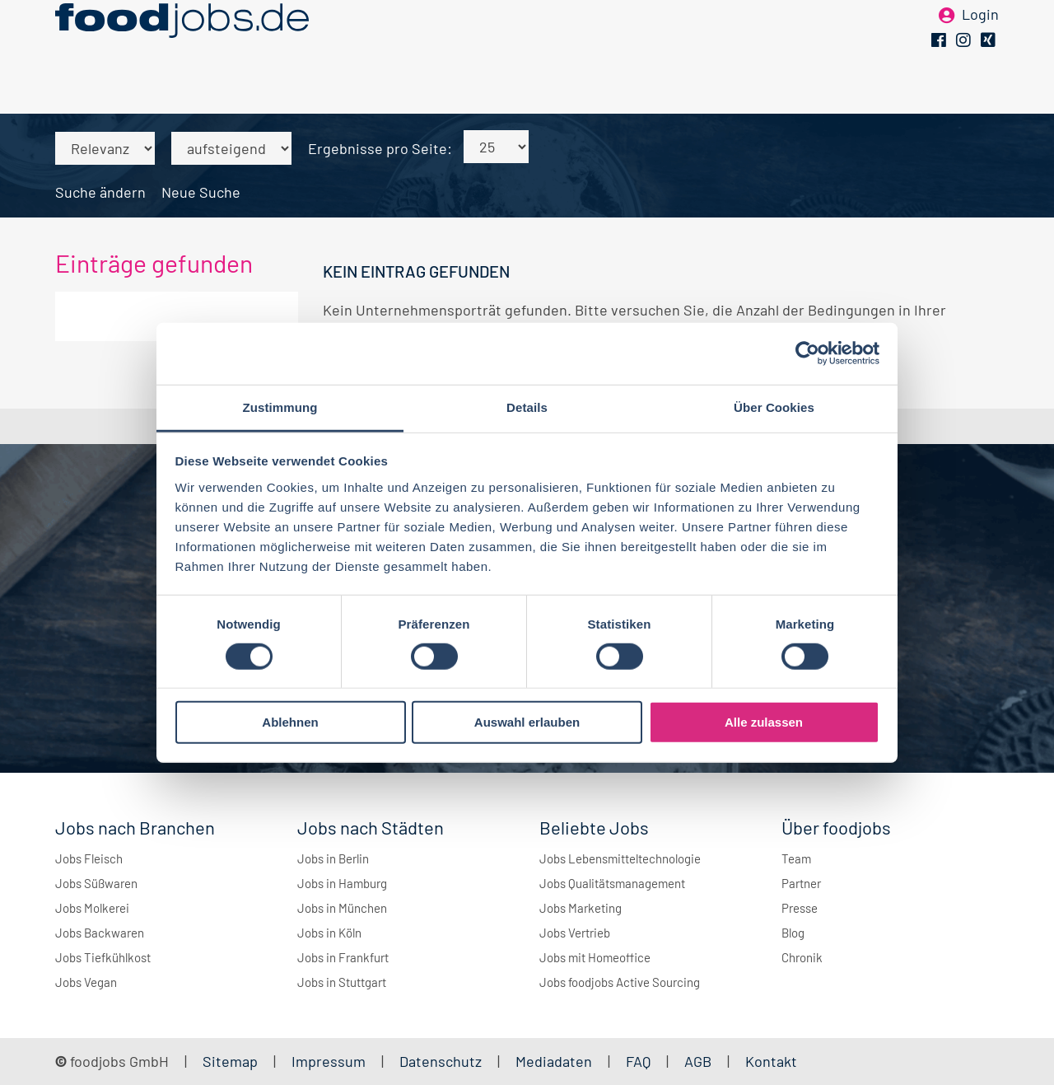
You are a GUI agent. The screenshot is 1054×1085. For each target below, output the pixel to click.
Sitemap (230, 1061)
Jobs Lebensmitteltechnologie (620, 858)
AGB (699, 1061)
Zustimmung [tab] (280, 407)
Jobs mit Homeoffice (595, 957)
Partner (801, 883)
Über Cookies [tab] (774, 407)
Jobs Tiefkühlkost (103, 957)
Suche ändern (100, 192)
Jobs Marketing (580, 907)
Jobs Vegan (86, 982)
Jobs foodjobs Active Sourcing (619, 982)
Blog (792, 932)
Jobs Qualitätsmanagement (612, 883)
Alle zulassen (764, 722)
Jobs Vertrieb (574, 932)
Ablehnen (290, 722)
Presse (799, 907)
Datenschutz (442, 1061)
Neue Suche (200, 192)
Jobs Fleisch (89, 858)
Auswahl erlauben (527, 722)
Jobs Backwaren (99, 932)
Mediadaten (553, 1061)
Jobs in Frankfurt (343, 957)
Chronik (802, 957)
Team (796, 858)
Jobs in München (342, 907)
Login (980, 39)
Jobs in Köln (329, 932)
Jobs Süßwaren (96, 883)
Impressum (328, 1061)
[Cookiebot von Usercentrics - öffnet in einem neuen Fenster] (807, 353)
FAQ (638, 1061)
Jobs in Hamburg (342, 883)
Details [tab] (527, 407)
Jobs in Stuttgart (341, 982)
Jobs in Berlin (333, 858)
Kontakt (771, 1061)
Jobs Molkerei (92, 907)
